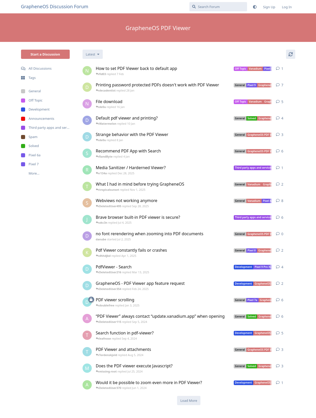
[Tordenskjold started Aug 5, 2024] (87, 351)
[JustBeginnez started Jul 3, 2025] (87, 219)
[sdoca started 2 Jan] (87, 153)
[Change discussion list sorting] (93, 54)
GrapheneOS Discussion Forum (54, 6)
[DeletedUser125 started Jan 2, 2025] (87, 302)
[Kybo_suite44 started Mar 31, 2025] (87, 252)
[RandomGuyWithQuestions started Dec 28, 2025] (87, 170)
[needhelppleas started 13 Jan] (87, 103)
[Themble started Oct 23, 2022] (87, 335)
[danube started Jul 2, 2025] (87, 236)
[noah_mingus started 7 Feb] (87, 70)
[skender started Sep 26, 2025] (87, 202)
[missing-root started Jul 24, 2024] (87, 368)
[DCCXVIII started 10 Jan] (87, 120)
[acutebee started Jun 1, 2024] (87, 384)
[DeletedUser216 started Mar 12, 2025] (87, 269)
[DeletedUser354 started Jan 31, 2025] (87, 285)
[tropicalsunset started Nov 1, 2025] (87, 186)
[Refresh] (290, 54)
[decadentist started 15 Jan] (87, 87)
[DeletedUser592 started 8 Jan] (87, 136)
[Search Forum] (218, 6)
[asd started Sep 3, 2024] (87, 318)
